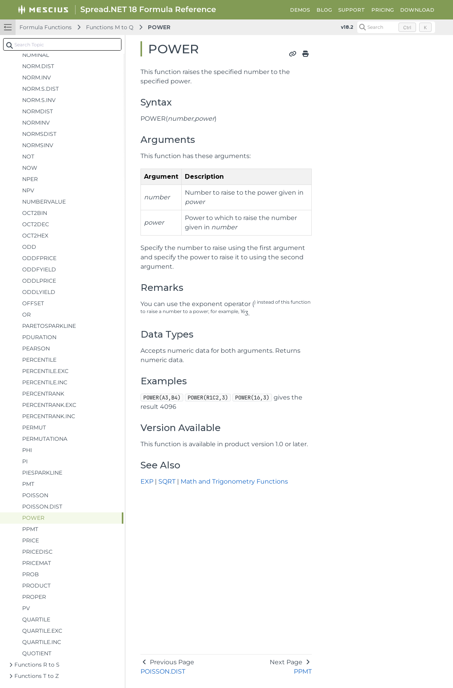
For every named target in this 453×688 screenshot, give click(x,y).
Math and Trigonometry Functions (234, 481)
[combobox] (62, 44)
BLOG (324, 10)
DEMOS (300, 10)
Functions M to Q (109, 27)
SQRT (167, 481)
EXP (146, 481)
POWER (159, 27)
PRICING (382, 10)
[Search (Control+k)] (396, 27)
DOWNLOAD (417, 10)
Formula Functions (45, 27)
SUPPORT (351, 10)
